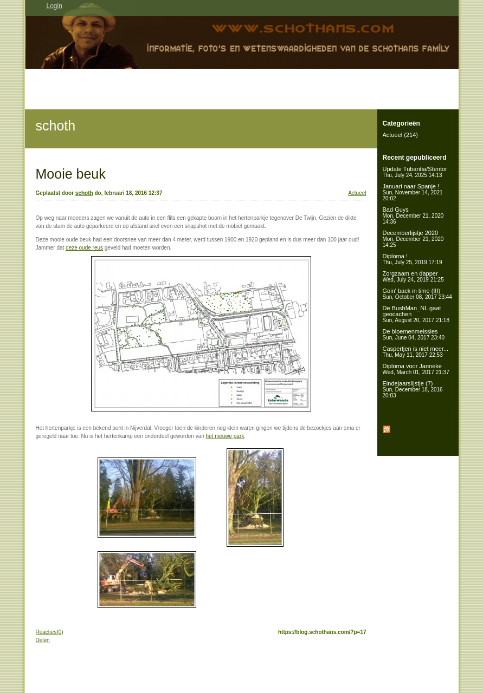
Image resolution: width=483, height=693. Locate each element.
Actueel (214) (400, 135)
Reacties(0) (49, 632)
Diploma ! (412, 259)
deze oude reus (84, 248)
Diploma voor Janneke (416, 369)
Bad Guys (413, 215)
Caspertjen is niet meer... (416, 351)
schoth (56, 125)
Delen (43, 640)
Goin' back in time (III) (417, 293)
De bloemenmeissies (414, 334)
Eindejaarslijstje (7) (413, 389)
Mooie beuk (71, 173)
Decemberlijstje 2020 (413, 239)
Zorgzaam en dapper (413, 276)
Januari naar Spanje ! (413, 192)
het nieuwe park (225, 436)
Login (54, 6)
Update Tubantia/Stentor (415, 172)
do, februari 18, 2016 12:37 (128, 193)
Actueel (357, 193)
